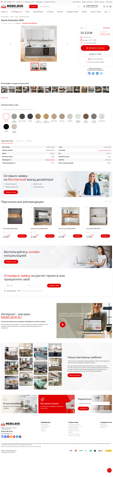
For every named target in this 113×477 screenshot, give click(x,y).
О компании (44, 424)
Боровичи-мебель (49, 159)
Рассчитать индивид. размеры (95, 62)
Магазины (20, 1)
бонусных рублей (89, 43)
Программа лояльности (75, 426)
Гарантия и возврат (99, 1)
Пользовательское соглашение (8, 452)
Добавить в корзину (95, 48)
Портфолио (44, 427)
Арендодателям (104, 426)
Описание (19, 141)
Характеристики (7, 141)
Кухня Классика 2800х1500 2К (39, 228)
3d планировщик (73, 427)
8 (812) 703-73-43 (92, 6)
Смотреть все (4, 97)
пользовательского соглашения (35, 290)
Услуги (43, 429)
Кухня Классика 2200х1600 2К (67, 228)
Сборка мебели (77, 1)
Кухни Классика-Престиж (30, 23)
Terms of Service (34, 446)
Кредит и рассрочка (87, 1)
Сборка (70, 432)
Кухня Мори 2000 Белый (93, 228)
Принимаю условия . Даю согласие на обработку (31, 291)
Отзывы (29, 141)
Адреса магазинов (74, 375)
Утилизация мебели (74, 424)
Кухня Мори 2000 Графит (10, 228)
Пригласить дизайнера (95, 59)
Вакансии (102, 427)
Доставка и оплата (30, 1)
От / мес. (87, 37)
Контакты (43, 431)
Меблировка (39, 1)
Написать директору (74, 435)
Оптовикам (109, 1)
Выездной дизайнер (49, 1)
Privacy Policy (26, 446)
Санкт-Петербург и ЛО (9, 2)
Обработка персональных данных (9, 450)
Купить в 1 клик (95, 54)
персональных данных (37, 291)
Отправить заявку (10, 192)
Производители (45, 426)
